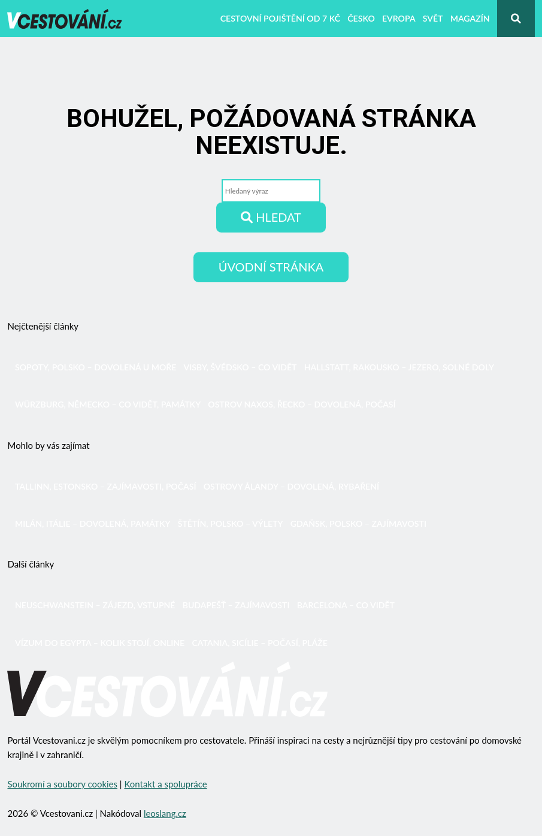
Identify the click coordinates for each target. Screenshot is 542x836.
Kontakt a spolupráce (165, 783)
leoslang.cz (165, 813)
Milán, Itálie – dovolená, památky (93, 523)
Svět (433, 18)
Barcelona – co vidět (346, 605)
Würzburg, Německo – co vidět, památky (108, 404)
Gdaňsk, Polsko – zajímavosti (358, 523)
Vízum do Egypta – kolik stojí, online (99, 643)
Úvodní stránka (271, 266)
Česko (361, 18)
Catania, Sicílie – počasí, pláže (259, 643)
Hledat (271, 217)
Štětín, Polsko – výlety (230, 523)
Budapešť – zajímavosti (236, 605)
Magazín (470, 18)
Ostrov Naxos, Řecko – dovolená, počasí (301, 404)
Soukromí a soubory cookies (62, 783)
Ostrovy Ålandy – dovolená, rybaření (291, 486)
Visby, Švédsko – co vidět (240, 367)
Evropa (399, 18)
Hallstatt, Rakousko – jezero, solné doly (399, 367)
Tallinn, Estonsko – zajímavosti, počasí (105, 486)
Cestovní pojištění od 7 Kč (280, 18)
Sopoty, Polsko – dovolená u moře (95, 367)
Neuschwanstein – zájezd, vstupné (95, 605)
